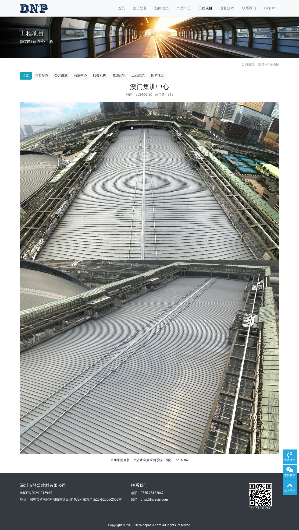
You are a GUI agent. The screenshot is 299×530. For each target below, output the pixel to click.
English (269, 8)
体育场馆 (41, 75)
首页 (121, 8)
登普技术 (227, 8)
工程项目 (205, 8)
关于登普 (140, 8)
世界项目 (157, 75)
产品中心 (183, 8)
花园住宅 (118, 75)
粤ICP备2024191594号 (36, 493)
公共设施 (61, 75)
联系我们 (249, 8)
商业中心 (80, 75)
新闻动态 (162, 8)
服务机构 (99, 75)
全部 (26, 75)
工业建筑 (138, 75)
